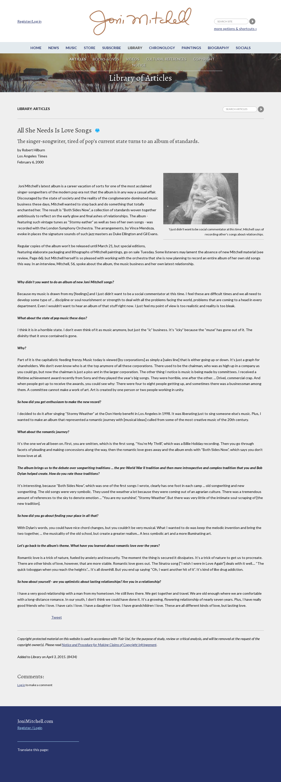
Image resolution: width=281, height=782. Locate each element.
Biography (218, 48)
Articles (77, 59)
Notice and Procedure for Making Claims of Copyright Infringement (109, 645)
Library (135, 48)
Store (89, 48)
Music (71, 48)
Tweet (56, 617)
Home (36, 48)
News (53, 48)
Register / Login (29, 728)
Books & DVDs (106, 59)
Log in (21, 685)
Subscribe (111, 48)
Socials (243, 48)
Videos (132, 59)
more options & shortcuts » (235, 28)
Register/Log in (29, 21)
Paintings (191, 48)
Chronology (162, 48)
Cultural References (166, 59)
